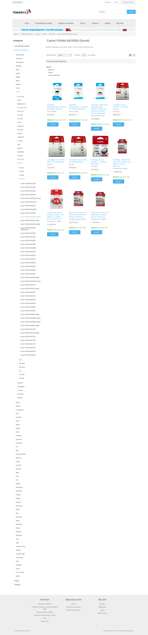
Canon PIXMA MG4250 (28, 255)
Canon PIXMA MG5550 (28, 274)
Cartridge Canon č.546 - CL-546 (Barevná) (78, 161)
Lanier (18, 461)
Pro (20, 371)
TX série (20, 390)
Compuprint (19, 410)
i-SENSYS (20, 137)
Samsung (19, 517)
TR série (21, 374)
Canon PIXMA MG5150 (28, 259)
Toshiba (18, 550)
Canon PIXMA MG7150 (28, 329)
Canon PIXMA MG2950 (28, 213)
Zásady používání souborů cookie (44, 615)
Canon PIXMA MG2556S (28, 209)
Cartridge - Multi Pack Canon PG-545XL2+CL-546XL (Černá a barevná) (122, 163)
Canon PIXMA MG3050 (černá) (30, 217)
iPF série (20, 130)
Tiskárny (95, 23)
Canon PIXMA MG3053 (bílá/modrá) (28, 228)
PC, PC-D (20, 159)
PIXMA (44, 34)
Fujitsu (18, 428)
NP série (20, 155)
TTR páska (19, 557)
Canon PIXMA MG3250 (28, 237)
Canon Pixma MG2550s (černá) (31, 198)
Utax (17, 561)
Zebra (18, 576)
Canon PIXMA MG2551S (28, 202)
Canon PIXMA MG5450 (28, 270)
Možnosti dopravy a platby (44, 612)
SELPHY (20, 383)
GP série (20, 119)
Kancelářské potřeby (43, 23)
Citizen (18, 406)
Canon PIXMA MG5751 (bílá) (30, 288)
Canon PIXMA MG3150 (28, 233)
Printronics (19, 506)
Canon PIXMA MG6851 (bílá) (30, 325)
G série (21, 168)
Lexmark (18, 465)
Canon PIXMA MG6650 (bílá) (30, 314)
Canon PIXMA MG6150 (28, 299)
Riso (17, 513)
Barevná (51, 70)
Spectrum (19, 535)
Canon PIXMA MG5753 (28, 296)
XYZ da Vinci (20, 572)
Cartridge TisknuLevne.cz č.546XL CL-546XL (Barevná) (78, 107)
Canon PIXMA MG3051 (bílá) (30, 220)
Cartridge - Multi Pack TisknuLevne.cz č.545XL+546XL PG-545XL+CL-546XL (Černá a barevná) (99, 109)
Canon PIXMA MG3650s (28, 248)
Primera (18, 502)
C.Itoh (18, 88)
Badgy (18, 77)
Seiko (18, 520)
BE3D (18, 81)
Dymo (18, 421)
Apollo (18, 73)
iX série (21, 175)
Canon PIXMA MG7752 (28, 344)
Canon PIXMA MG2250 (28, 187)
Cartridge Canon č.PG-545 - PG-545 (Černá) (56, 161)
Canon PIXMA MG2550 (28, 194)
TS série (21, 378)
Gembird (18, 435)
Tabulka (130, 55)
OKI (17, 480)
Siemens (18, 532)
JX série (20, 141)
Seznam (134, 55)
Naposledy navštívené (73, 607)
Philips (18, 498)
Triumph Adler (20, 554)
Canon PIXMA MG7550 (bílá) (30, 333)
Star (17, 539)
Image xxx (20, 126)
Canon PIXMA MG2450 (28, 191)
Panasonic (19, 487)
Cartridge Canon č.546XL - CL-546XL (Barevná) (99, 162)
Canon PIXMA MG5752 (28, 292)
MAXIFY (20, 148)
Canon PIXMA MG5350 (28, 266)
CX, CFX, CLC (22, 107)
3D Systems (20, 62)
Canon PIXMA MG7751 (28, 340)
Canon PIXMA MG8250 (28, 355)
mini (20, 360)
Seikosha (19, 524)
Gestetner (19, 443)
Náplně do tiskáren (66, 23)
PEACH (18, 495)
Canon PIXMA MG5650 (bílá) (30, 277)
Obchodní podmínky (44, 604)
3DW (17, 69)
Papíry (82, 23)
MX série (22, 367)
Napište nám (45, 621)
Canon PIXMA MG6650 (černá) (30, 318)
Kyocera (18, 458)
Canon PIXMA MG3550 (28, 240)
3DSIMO (18, 66)
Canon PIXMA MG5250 (28, 263)
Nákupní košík (102, 613)
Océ (17, 476)
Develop (18, 417)
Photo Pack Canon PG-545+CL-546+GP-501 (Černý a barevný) (78, 215)
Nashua (18, 469)
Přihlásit (116, 2)
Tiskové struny (20, 546)
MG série (52, 34)
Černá (50, 72)
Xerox (18, 568)
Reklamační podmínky (73, 610)
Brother (18, 84)
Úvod (27, 23)
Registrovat (108, 2)
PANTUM (19, 491)
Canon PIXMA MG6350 (28, 307)
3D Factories (20, 55)
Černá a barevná (54, 75)
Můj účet (119, 23)
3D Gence (19, 58)
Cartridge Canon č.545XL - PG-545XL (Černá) (121, 107)
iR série (19, 133)
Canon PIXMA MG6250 (28, 303)
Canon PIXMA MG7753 (28, 347)
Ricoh (18, 509)
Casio (18, 402)
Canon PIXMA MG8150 (28, 351)
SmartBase (21, 386)
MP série (22, 363)
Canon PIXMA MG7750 (28, 336)
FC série (20, 115)
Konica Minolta (20, 454)
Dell (17, 413)
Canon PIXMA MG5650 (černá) (30, 281)
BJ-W (19, 100)
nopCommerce (25, 631)
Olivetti (18, 484)
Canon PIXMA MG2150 (28, 183)
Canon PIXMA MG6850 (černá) (30, 322)
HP (17, 447)
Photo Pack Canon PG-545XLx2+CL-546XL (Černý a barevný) (100, 215)
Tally (17, 543)
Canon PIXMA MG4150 (28, 251)
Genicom (19, 439)
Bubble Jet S (21, 104)
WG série (20, 394)
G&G (17, 432)
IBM (17, 450)
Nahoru (16, 34)
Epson (18, 424)
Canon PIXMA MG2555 (28, 206)
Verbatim (19, 565)
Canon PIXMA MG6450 (28, 311)
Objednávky (102, 607)
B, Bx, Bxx (20, 96)
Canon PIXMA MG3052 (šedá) (30, 224)
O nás (45, 618)
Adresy (102, 610)
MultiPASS (20, 152)
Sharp (18, 528)
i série (19, 122)
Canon (37, 34)
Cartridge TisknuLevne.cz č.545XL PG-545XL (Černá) (56, 107)
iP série (21, 171)
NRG (17, 472)
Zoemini (20, 398)
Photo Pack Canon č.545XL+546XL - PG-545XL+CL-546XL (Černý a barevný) (55, 216)
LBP (18, 144)
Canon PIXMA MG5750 (28, 285)
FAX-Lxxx (20, 111)
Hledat (107, 23)
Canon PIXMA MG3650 (28, 244)
